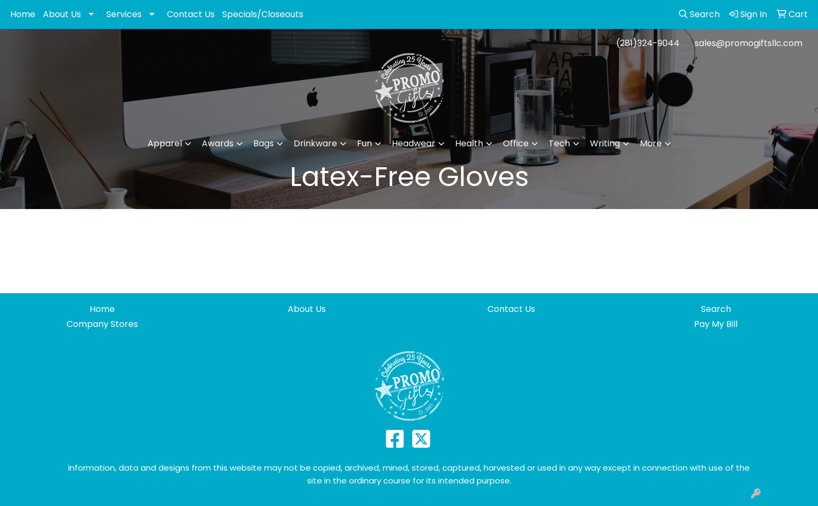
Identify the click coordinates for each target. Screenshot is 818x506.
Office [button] (516, 143)
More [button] (651, 143)
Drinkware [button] (315, 143)
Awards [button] (217, 143)
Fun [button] (364, 143)
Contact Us (191, 14)
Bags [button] (263, 143)
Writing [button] (605, 143)
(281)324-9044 (648, 43)
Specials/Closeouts (262, 14)
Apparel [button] (165, 143)
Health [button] (469, 143)
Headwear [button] (413, 143)
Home (22, 14)
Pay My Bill (715, 324)
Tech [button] (559, 143)
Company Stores (102, 324)
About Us (62, 14)
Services (124, 14)
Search (716, 309)
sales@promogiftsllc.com (748, 43)
